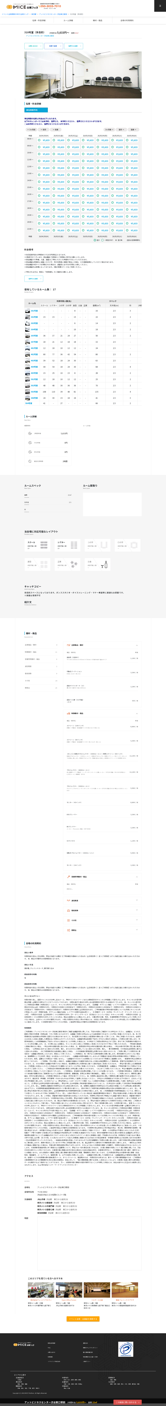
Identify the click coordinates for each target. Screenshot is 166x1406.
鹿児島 (134, 1384)
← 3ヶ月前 (31, 129)
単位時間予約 (32, 110)
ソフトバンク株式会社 (54, 1361)
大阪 (68, 1384)
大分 (126, 1384)
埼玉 (26, 1388)
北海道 (19, 1380)
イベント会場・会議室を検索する (83, 1318)
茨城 (19, 1388)
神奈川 (38, 1388)
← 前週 (55, 129)
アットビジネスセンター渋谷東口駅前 (53, 14)
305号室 (34, 335)
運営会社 (85, 1343)
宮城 (22, 1384)
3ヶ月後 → (109, 129)
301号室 (34, 310)
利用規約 (50, 1357)
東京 (33, 1388)
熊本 (122, 1384)
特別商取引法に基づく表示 (90, 1357)
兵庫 (72, 1384)
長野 (72, 1380)
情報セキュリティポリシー (90, 1348)
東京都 (33, 14)
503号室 (34, 391)
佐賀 (115, 1384)
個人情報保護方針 (88, 1352)
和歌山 (80, 1384)
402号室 (34, 354)
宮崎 (129, 1384)
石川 (68, 1380)
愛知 (79, 1380)
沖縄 (138, 1384)
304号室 (34, 329)
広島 (68, 1388)
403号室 (34, 360)
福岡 (111, 1384)
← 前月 (43, 129)
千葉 (30, 1388)
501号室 (34, 379)
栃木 (22, 1388)
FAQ (49, 1348)
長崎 (118, 1384)
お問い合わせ (51, 1352)
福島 (26, 1384)
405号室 (34, 373)
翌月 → (121, 129)
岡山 (65, 1388)
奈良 (76, 1384)
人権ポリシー (86, 1361)
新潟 (65, 1380)
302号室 (34, 317)
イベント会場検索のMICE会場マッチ (15, 14)
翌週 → (133, 129)
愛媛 (115, 1380)
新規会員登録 (51, 1343)
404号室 (34, 366)
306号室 (34, 397)
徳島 (111, 1380)
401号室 (34, 348)
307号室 (34, 341)
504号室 (28, 403)
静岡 (76, 1380)
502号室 (34, 385)
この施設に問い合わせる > (127, 1402)
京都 (65, 1384)
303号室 (34, 323)
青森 (19, 1384)
